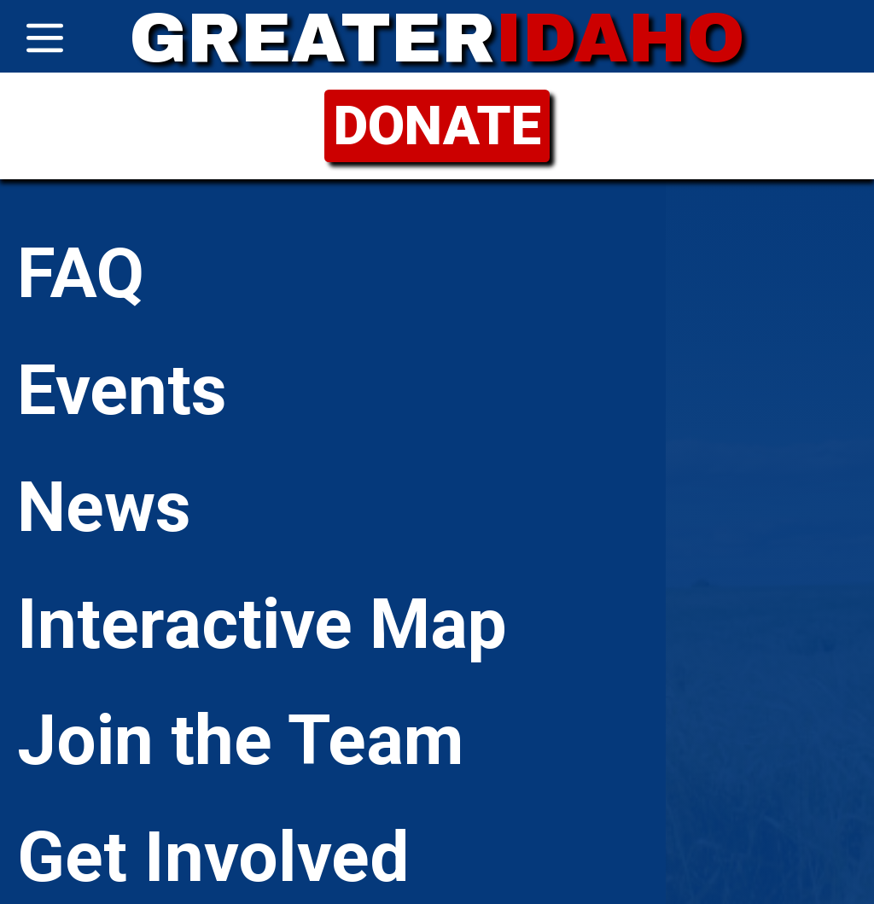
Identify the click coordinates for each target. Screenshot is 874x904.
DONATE (437, 126)
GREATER (437, 38)
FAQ (80, 273)
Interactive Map (262, 624)
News (104, 507)
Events (122, 390)
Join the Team (240, 740)
